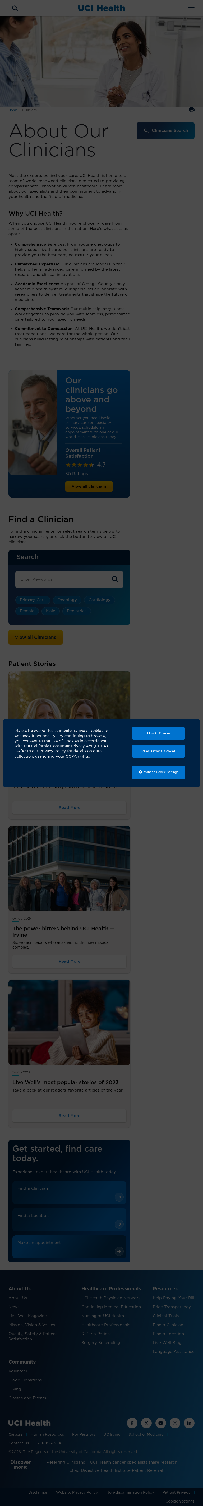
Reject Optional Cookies (158, 751)
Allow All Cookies (158, 733)
